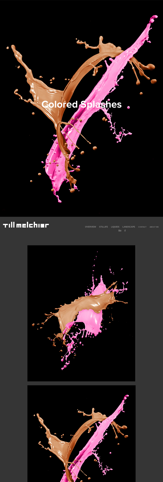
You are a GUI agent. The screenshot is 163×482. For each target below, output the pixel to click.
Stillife (103, 227)
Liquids (115, 227)
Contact (142, 227)
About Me (154, 227)
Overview (90, 227)
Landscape (128, 227)
